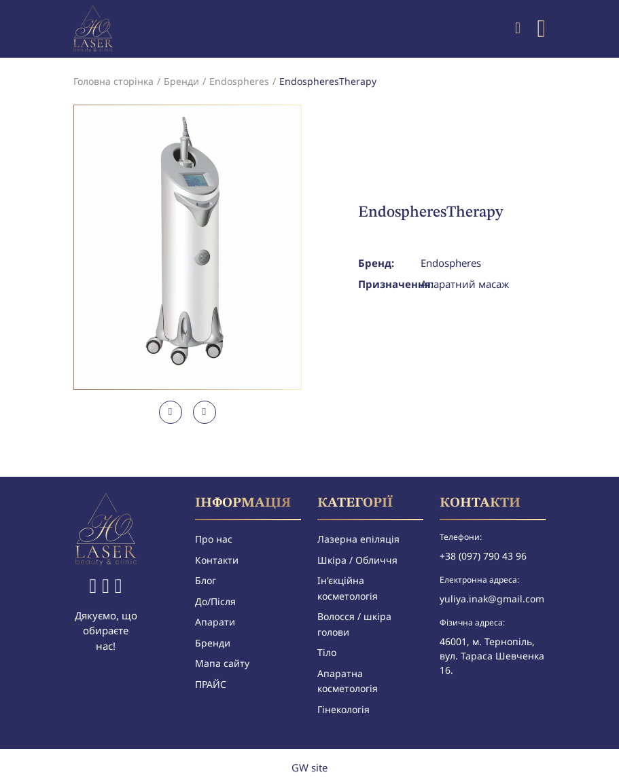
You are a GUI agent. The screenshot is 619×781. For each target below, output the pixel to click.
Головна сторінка (113, 81)
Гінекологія (343, 709)
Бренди (181, 81)
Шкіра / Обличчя (357, 559)
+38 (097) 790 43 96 (483, 555)
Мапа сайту (222, 663)
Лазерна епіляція (358, 538)
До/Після (215, 601)
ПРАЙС (210, 684)
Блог (205, 580)
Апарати (215, 621)
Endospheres (239, 81)
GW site (309, 767)
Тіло (326, 652)
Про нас (213, 538)
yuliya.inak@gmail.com (492, 598)
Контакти (216, 559)
